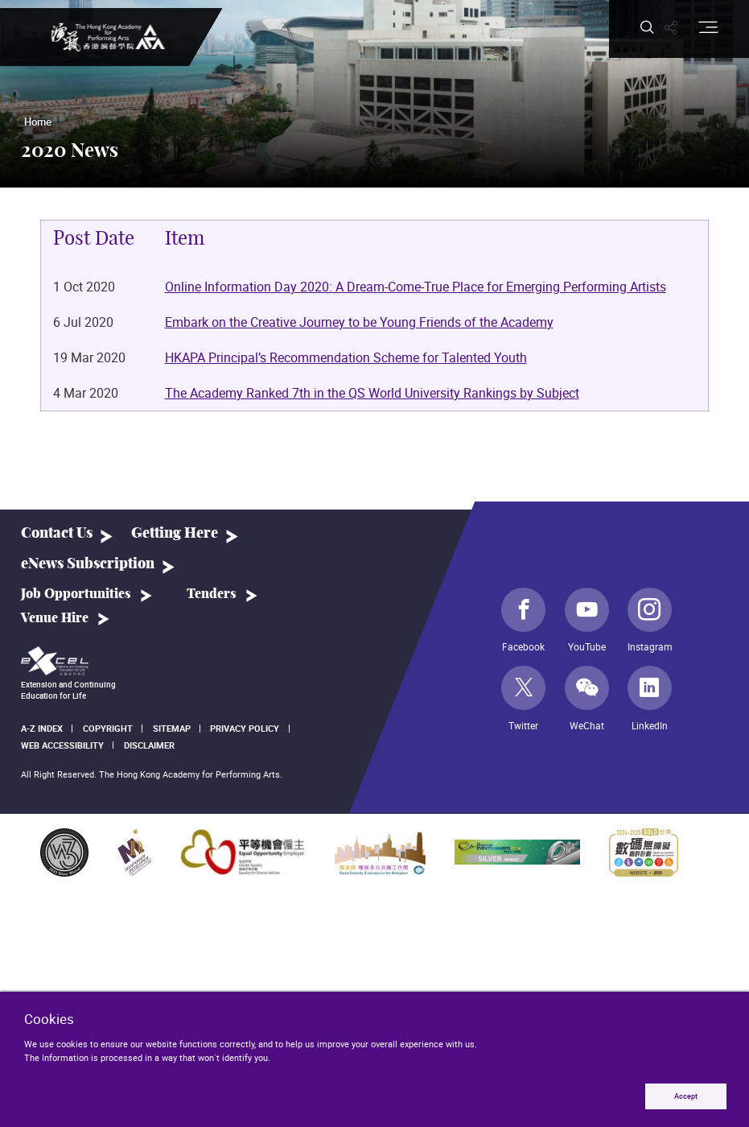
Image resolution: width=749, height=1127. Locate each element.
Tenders (212, 594)
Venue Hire (54, 618)
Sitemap (172, 728)
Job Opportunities (76, 594)
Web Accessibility (62, 745)
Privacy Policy (244, 728)
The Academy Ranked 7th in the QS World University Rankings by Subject (372, 393)
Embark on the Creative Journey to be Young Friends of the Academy (359, 323)
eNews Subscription (87, 564)
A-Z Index (42, 728)
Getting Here (174, 533)
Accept (686, 1096)
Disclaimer (149, 745)
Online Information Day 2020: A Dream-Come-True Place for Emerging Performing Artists (415, 287)
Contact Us (57, 533)
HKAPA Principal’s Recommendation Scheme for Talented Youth (346, 358)
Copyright (108, 728)
